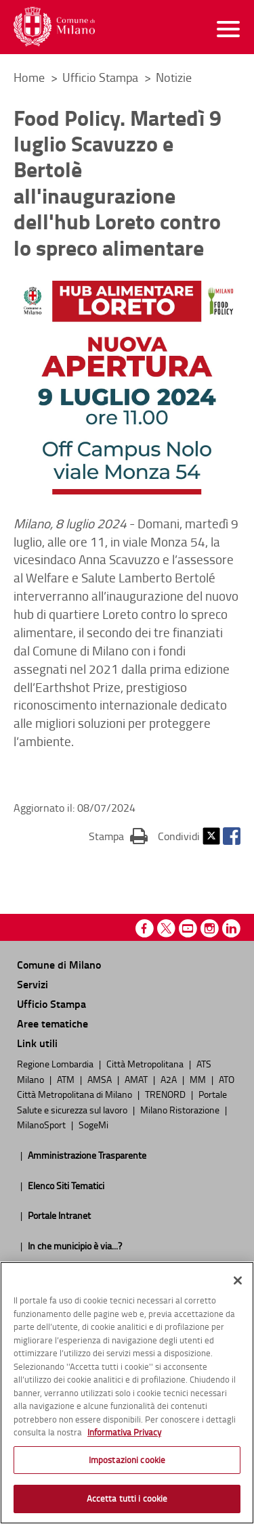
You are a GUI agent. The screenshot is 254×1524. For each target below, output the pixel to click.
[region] (127, 1393)
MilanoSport (42, 1124)
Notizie (174, 77)
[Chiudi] (238, 1280)
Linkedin (231, 928)
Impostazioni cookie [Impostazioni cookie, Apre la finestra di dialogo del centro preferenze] (127, 1460)
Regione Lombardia (56, 1063)
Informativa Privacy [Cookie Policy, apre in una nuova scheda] (124, 1432)
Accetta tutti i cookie (127, 1498)
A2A (170, 1079)
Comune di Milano (59, 964)
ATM (67, 1079)
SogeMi (93, 1124)
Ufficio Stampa (101, 77)
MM (199, 1079)
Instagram (209, 928)
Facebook (231, 836)
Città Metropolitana (146, 1063)
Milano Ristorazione (180, 1109)
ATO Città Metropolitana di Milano (125, 1086)
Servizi (32, 984)
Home (29, 77)
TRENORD (166, 1094)
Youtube (188, 928)
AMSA (100, 1079)
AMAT (137, 1079)
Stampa (118, 835)
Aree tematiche (52, 1023)
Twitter (211, 836)
